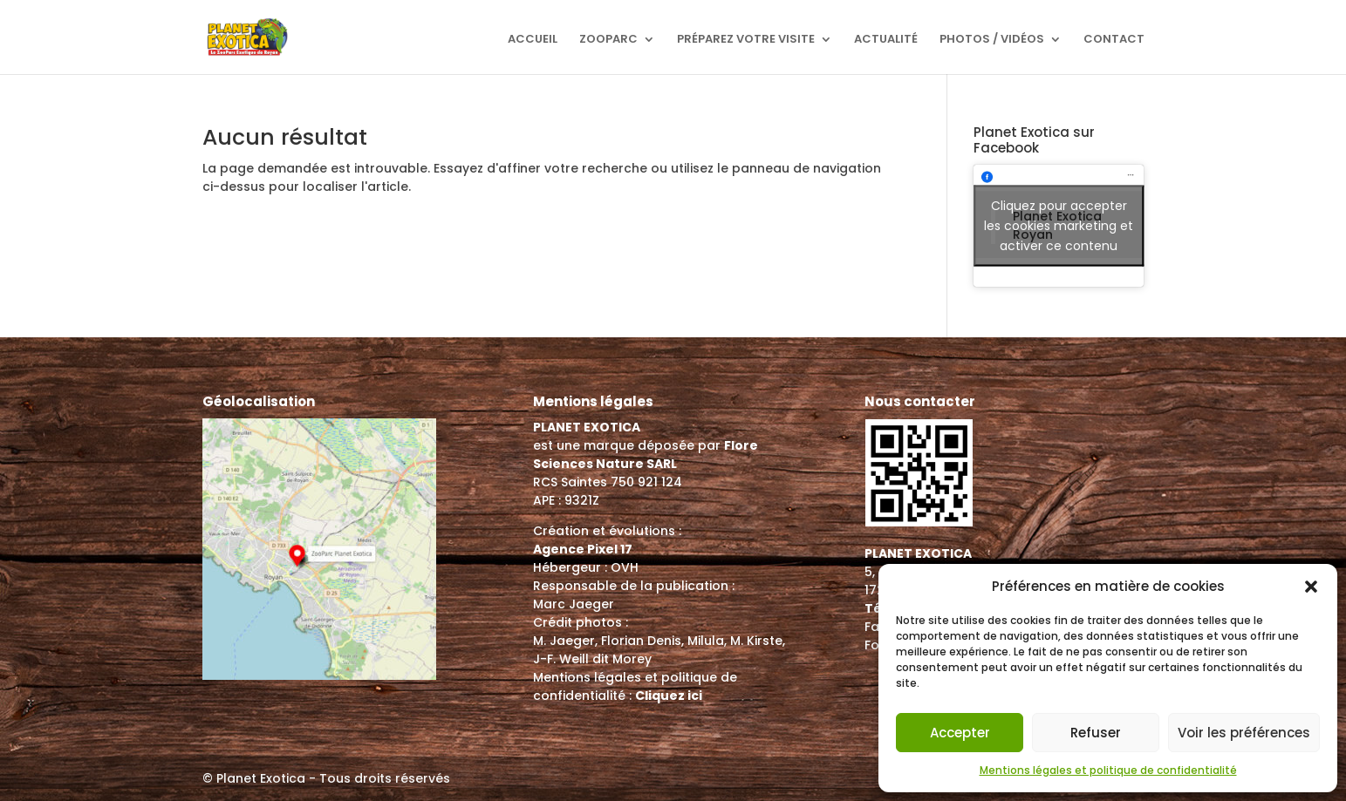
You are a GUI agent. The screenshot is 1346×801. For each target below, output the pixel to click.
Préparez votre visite (746, 40)
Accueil (532, 40)
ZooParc (608, 40)
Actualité (886, 40)
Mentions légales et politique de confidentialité (1108, 770)
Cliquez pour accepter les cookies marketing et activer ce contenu (1058, 226)
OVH (625, 567)
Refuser (1095, 732)
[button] (1311, 586)
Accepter (960, 732)
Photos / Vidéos (991, 40)
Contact (1113, 40)
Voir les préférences (1244, 732)
